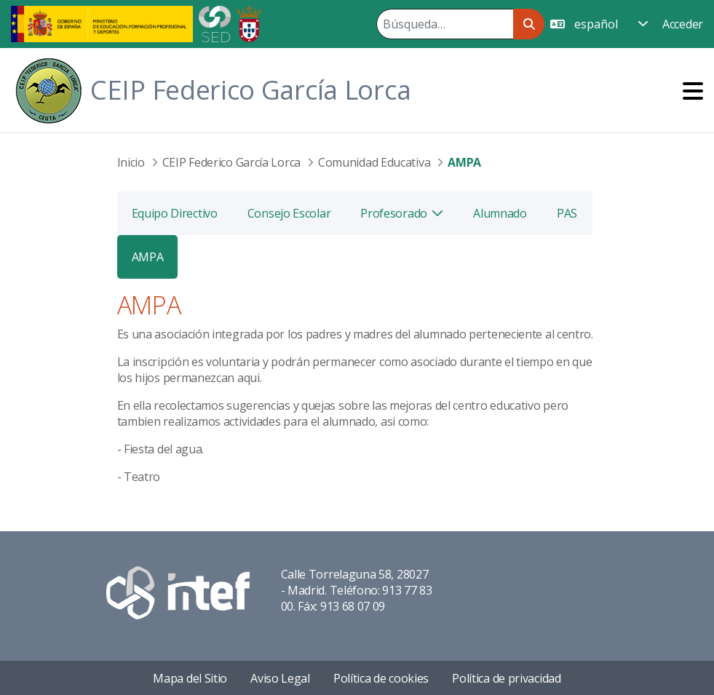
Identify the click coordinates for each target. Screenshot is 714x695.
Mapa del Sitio (190, 678)
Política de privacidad (506, 678)
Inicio (131, 162)
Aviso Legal (280, 678)
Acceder (682, 24)
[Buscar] (444, 24)
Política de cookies (381, 678)
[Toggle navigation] (693, 90)
